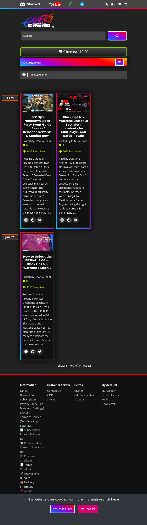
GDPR (51, 395)
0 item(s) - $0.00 (73, 51)
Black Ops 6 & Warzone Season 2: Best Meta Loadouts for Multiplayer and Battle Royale (73, 126)
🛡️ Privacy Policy (30, 443)
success (25, 412)
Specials (79, 399)
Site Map (52, 399)
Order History (110, 395)
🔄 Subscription (30, 430)
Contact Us (54, 391)
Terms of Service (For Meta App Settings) (30, 421)
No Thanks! (88, 509)
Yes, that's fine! (62, 509)
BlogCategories (38, 75)
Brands (79, 391)
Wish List (107, 399)
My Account (109, 391)
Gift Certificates (84, 395)
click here (111, 499)
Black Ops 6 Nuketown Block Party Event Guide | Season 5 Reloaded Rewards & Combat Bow (37, 126)
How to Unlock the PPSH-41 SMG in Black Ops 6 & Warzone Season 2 (37, 262)
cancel (24, 391)
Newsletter (108, 404)
